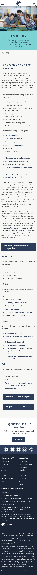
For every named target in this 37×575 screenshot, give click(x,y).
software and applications (18, 228)
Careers (4, 473)
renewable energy (8, 233)
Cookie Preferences (7, 504)
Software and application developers (18, 168)
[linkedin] (6, 449)
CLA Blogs (22, 478)
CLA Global (15, 548)
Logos (3, 481)
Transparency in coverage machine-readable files (14, 571)
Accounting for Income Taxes (16, 303)
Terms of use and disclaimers (10, 495)
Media (21, 484)
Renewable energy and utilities (16, 161)
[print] (7, 53)
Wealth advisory (10, 389)
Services (22, 473)
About (3, 470)
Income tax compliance (13, 309)
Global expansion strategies (15, 342)
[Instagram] (30, 449)
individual (8, 353)
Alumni (4, 476)
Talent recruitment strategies (15, 345)
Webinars (22, 481)
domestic (14, 351)
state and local (24, 351)
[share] (2, 53)
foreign (7, 351)
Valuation (8, 278)
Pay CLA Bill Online (25, 464)
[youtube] (24, 449)
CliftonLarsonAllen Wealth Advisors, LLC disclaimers (17, 498)
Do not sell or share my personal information (15, 501)
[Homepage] (18, 3)
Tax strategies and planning (15, 348)
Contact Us (5, 462)
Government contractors (14, 145)
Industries (22, 470)
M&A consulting (10, 380)
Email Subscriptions (25, 467)
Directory (4, 467)
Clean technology (11, 135)
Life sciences (9, 155)
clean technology (24, 230)
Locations (4, 464)
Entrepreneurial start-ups (14, 139)
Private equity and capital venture (17, 158)
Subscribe (18, 439)
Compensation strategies (14, 306)
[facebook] (18, 449)
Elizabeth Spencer (11, 543)
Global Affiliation (7, 478)
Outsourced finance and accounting (18, 312)
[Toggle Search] (34, 3)
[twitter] (12, 449)
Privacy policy (5, 492)
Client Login (23, 462)
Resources (22, 476)
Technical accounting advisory (16, 315)
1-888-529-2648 (16, 489)
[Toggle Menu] (2, 3)
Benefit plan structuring (13, 333)
